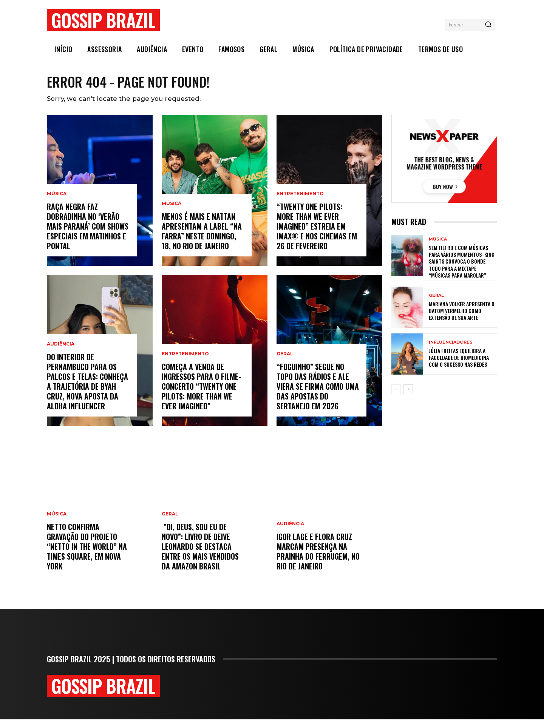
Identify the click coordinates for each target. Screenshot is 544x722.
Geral (170, 516)
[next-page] (408, 392)
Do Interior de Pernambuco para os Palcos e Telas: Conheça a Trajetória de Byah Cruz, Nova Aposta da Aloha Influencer (87, 384)
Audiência (60, 346)
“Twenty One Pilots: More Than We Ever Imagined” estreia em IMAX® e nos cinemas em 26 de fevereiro (317, 229)
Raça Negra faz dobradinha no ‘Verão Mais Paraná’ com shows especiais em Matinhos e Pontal (87, 229)
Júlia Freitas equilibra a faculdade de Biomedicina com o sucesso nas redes (459, 360)
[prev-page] (396, 392)
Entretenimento (185, 356)
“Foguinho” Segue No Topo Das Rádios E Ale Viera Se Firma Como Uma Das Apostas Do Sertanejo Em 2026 (318, 389)
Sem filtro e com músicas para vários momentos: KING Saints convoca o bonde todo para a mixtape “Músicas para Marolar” (462, 264)
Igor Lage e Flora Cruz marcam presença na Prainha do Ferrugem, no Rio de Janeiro (318, 554)
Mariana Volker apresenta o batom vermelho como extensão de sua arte (462, 313)
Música (56, 196)
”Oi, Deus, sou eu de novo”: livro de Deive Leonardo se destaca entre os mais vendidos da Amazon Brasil (200, 549)
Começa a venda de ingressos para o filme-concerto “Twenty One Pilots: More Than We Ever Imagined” (201, 389)
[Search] (488, 25)
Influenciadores (451, 345)
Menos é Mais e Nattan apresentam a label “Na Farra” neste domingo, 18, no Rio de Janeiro (202, 233)
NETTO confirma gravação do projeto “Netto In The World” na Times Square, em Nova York (87, 549)
